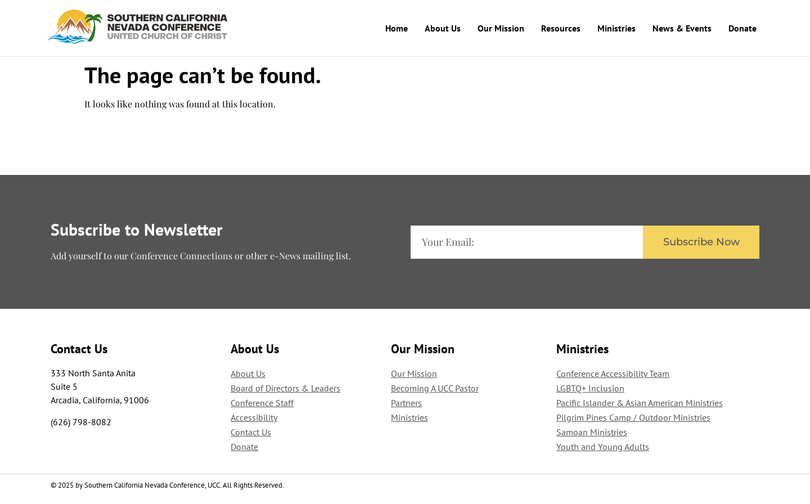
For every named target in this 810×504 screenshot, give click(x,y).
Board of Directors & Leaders (285, 387)
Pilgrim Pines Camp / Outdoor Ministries (633, 416)
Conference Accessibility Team (612, 373)
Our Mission (501, 28)
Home (396, 28)
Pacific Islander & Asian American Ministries (639, 402)
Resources (560, 28)
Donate (742, 28)
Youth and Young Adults (602, 446)
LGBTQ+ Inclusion (590, 387)
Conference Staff (262, 402)
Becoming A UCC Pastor (435, 387)
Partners (406, 402)
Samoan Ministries (591, 431)
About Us (443, 28)
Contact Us (251, 431)
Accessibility (254, 416)
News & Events (682, 28)
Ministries (616, 28)
